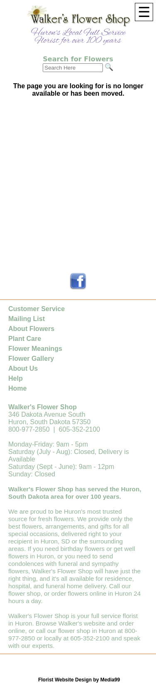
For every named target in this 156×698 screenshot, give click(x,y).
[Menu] (144, 12)
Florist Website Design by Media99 (79, 680)
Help (15, 378)
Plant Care (24, 338)
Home (17, 388)
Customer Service (36, 308)
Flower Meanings (35, 348)
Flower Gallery (31, 358)
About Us (23, 368)
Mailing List (26, 318)
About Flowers (31, 328)
